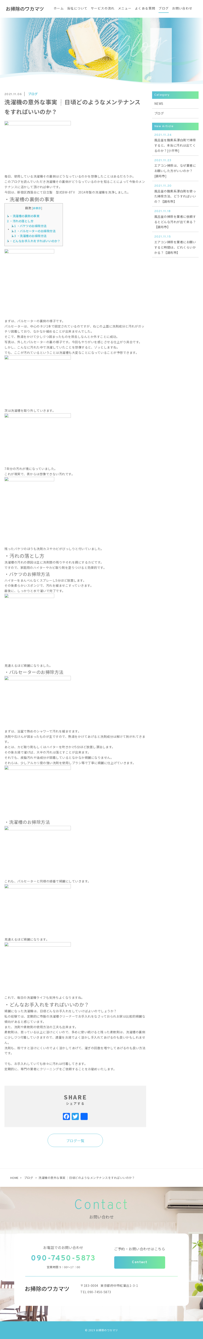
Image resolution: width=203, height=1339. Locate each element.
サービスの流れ (103, 9)
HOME (14, 1178)
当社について (77, 9)
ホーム (59, 9)
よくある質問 (145, 9)
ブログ (164, 9)
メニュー (125, 9)
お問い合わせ (182, 9)
